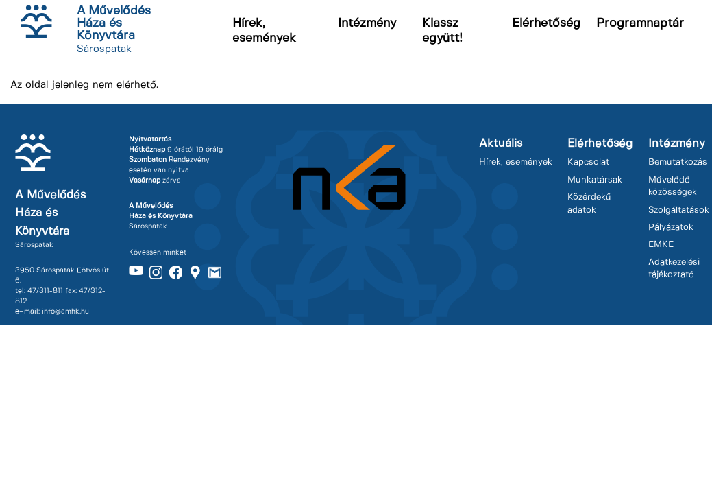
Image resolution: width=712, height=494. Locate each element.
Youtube (136, 272)
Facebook (175, 272)
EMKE (661, 244)
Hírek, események (264, 31)
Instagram (155, 272)
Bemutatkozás (677, 162)
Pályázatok (670, 227)
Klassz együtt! (442, 31)
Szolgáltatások (678, 210)
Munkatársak (594, 180)
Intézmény (367, 23)
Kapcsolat (588, 162)
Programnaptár (640, 23)
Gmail (214, 272)
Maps (195, 272)
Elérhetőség (546, 23)
